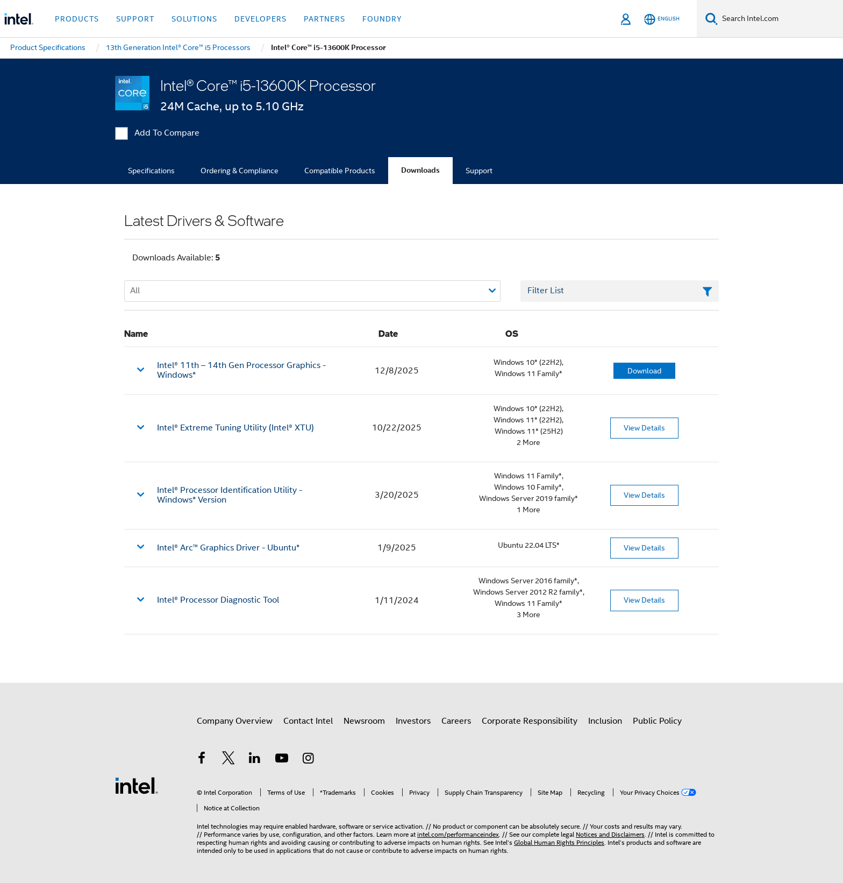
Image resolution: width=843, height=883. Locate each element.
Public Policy (657, 721)
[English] (661, 19)
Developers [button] (260, 19)
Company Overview (235, 721)
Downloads (420, 170)
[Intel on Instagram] (308, 759)
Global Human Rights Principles (559, 842)
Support (479, 170)
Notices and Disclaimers (610, 834)
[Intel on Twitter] (228, 759)
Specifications (151, 170)
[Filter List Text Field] (619, 291)
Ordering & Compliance (239, 170)
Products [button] (77, 19)
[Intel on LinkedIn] (255, 759)
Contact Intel (308, 721)
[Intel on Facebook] (201, 759)
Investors (413, 721)
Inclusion (605, 721)
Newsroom (364, 721)
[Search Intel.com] (780, 19)
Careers (456, 721)
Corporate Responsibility (529, 721)
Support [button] (135, 19)
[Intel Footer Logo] (136, 785)
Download (644, 371)
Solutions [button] (194, 19)
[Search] (711, 18)
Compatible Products (339, 170)
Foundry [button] (382, 19)
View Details (644, 428)
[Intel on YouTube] (282, 759)
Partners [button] (324, 19)
